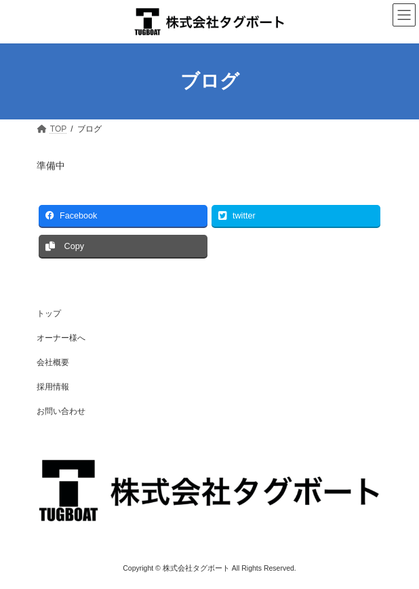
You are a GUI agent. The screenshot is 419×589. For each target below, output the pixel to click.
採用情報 (53, 387)
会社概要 (53, 362)
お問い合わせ (61, 411)
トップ (49, 313)
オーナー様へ (61, 338)
